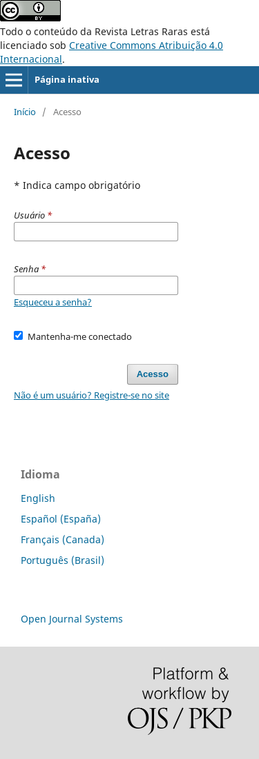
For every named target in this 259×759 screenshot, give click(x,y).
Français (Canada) (62, 539)
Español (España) (61, 518)
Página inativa (67, 79)
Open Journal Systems (72, 618)
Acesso (153, 374)
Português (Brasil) (62, 560)
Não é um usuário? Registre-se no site (91, 395)
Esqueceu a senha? (53, 302)
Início (25, 111)
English (38, 498)
